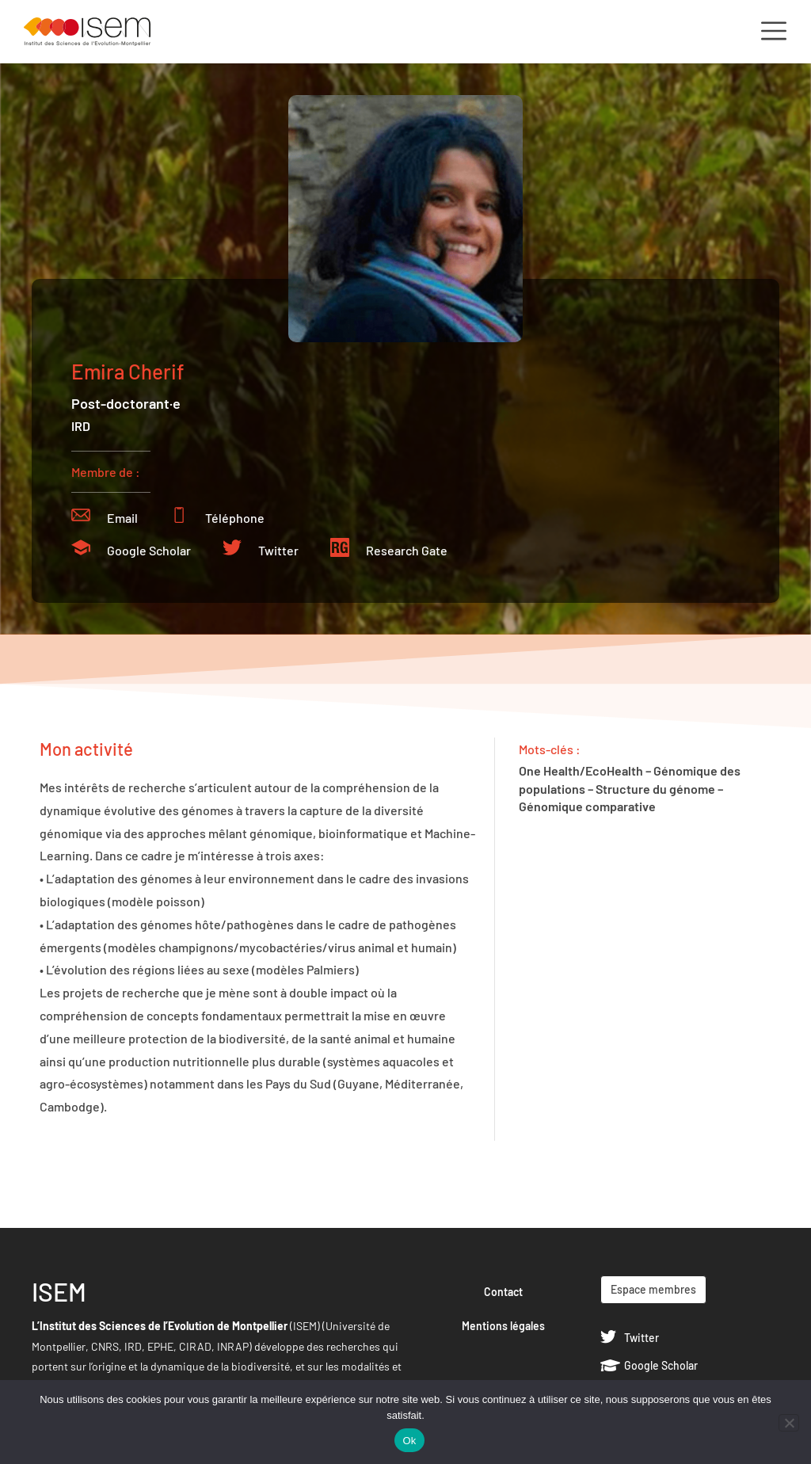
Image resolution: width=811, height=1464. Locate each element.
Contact (503, 1291)
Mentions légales (503, 1325)
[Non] (789, 1423)
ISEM (59, 1291)
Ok (409, 1441)
